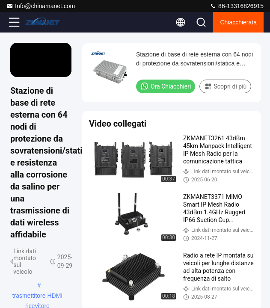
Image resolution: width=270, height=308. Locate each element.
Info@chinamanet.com (40, 6)
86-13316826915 (237, 6)
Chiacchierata (238, 22)
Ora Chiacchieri (165, 86)
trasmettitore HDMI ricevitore (37, 296)
